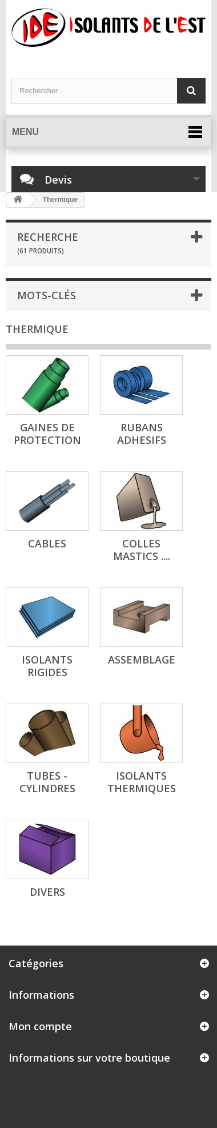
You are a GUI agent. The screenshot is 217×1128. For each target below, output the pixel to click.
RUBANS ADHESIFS (141, 433)
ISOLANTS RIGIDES (47, 666)
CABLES (47, 543)
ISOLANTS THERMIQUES (141, 782)
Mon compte (40, 1026)
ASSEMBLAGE (141, 659)
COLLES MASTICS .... (141, 550)
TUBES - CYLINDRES (47, 782)
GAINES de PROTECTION (47, 433)
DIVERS (47, 892)
